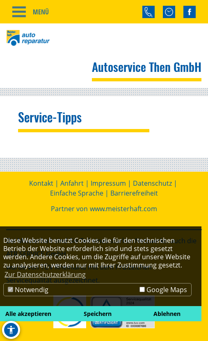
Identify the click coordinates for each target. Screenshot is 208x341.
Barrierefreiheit (134, 193)
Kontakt (41, 183)
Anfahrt (72, 183)
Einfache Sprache (76, 193)
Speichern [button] (98, 314)
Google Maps (163, 289)
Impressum (108, 183)
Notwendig (28, 289)
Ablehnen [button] (167, 314)
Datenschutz (152, 183)
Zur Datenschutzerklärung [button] (45, 274)
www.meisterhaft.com (123, 209)
